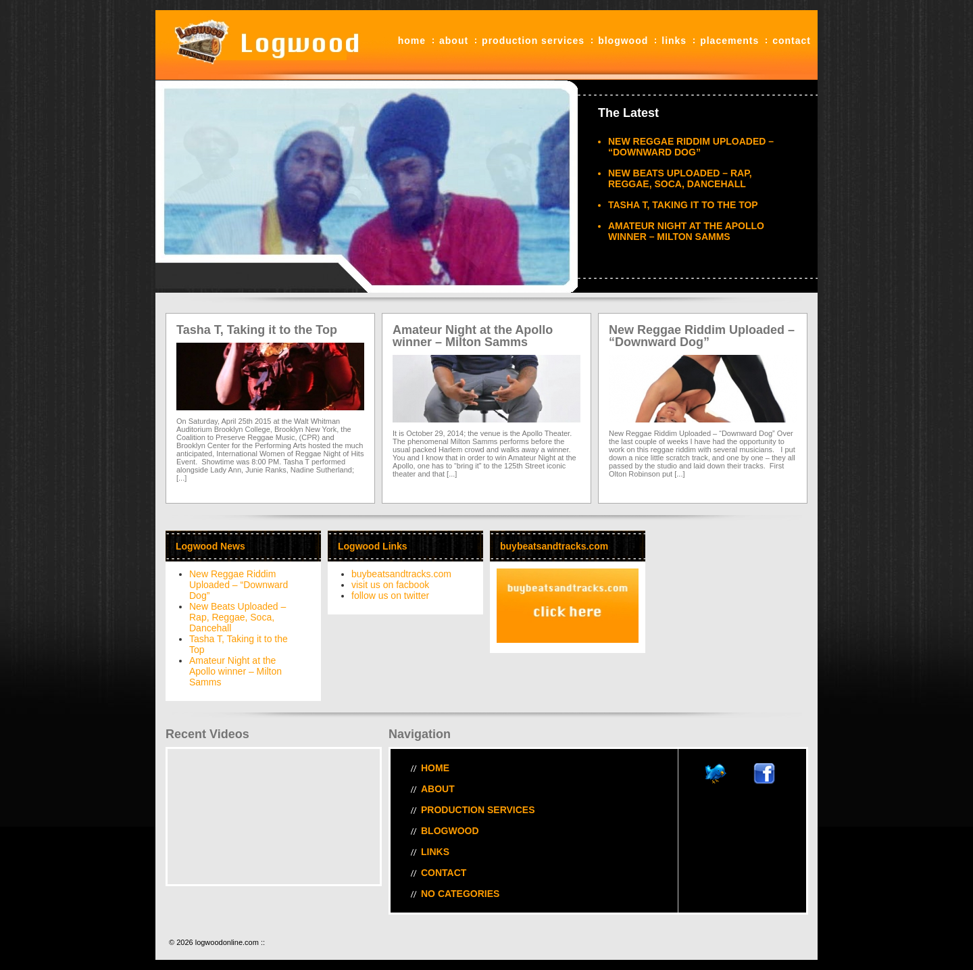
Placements (729, 40)
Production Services (533, 40)
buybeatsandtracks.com (401, 573)
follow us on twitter (390, 595)
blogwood (623, 40)
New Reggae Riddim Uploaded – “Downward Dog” (691, 146)
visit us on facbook (390, 584)
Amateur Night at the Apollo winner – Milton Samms (686, 231)
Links (674, 40)
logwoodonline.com (263, 45)
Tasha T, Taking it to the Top (683, 204)
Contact (791, 40)
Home (412, 40)
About (453, 40)
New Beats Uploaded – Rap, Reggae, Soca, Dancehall (680, 178)
